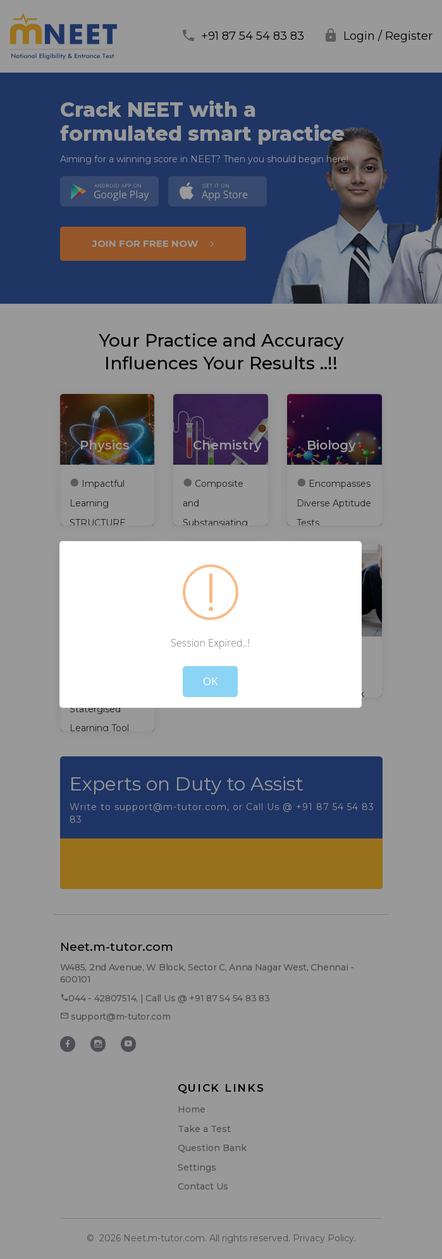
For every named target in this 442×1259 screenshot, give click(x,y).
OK (210, 681)
